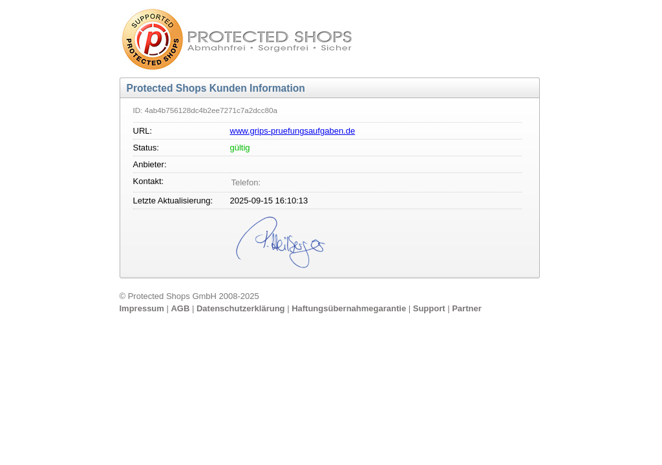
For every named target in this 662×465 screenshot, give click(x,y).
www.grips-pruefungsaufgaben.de (293, 131)
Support (430, 308)
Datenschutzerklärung (242, 308)
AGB (181, 308)
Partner (467, 308)
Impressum (143, 308)
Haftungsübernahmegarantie (350, 308)
